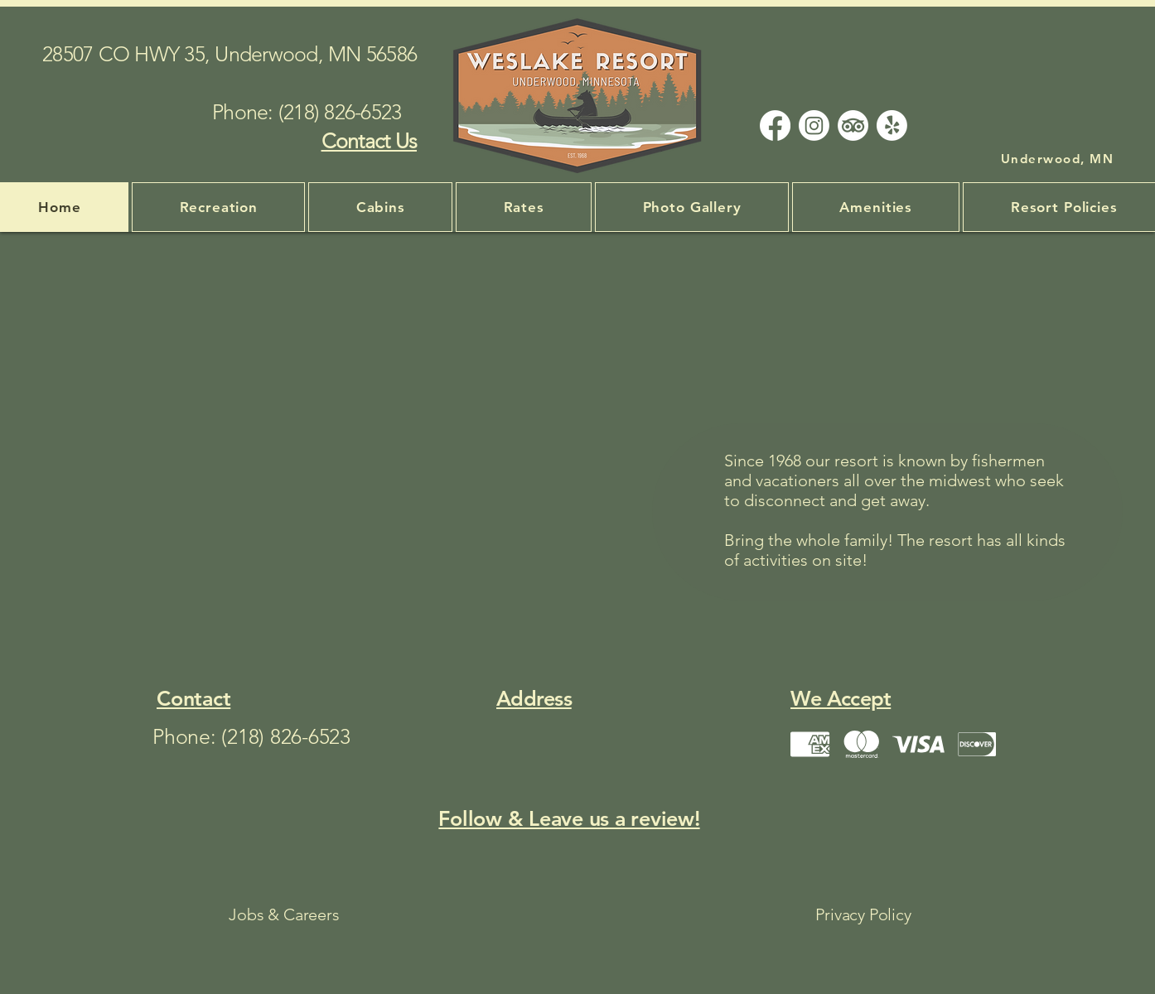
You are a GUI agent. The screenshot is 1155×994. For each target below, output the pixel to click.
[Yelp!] (892, 125)
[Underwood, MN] (1059, 158)
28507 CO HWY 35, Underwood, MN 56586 (229, 53)
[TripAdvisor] (853, 125)
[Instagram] (814, 125)
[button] (875, 207)
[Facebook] (775, 125)
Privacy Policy (863, 914)
